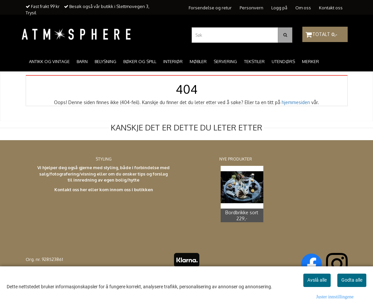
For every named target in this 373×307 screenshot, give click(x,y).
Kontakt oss (331, 7)
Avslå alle (317, 280)
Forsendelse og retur (210, 7)
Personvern (251, 7)
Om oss (303, 7)
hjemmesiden (296, 102)
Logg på (279, 7)
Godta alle (351, 280)
